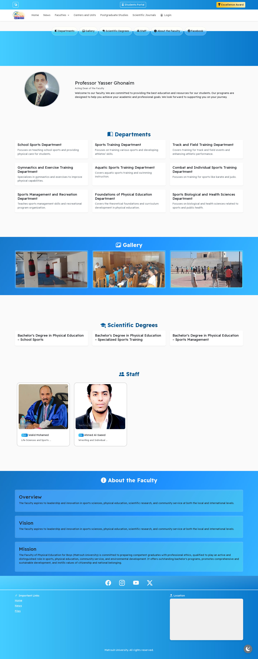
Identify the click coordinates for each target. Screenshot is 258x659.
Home (18, 600)
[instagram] (122, 582)
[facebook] (108, 582)
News (18, 605)
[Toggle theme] (248, 649)
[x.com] (150, 582)
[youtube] (136, 582)
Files (18, 611)
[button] (61, 15)
